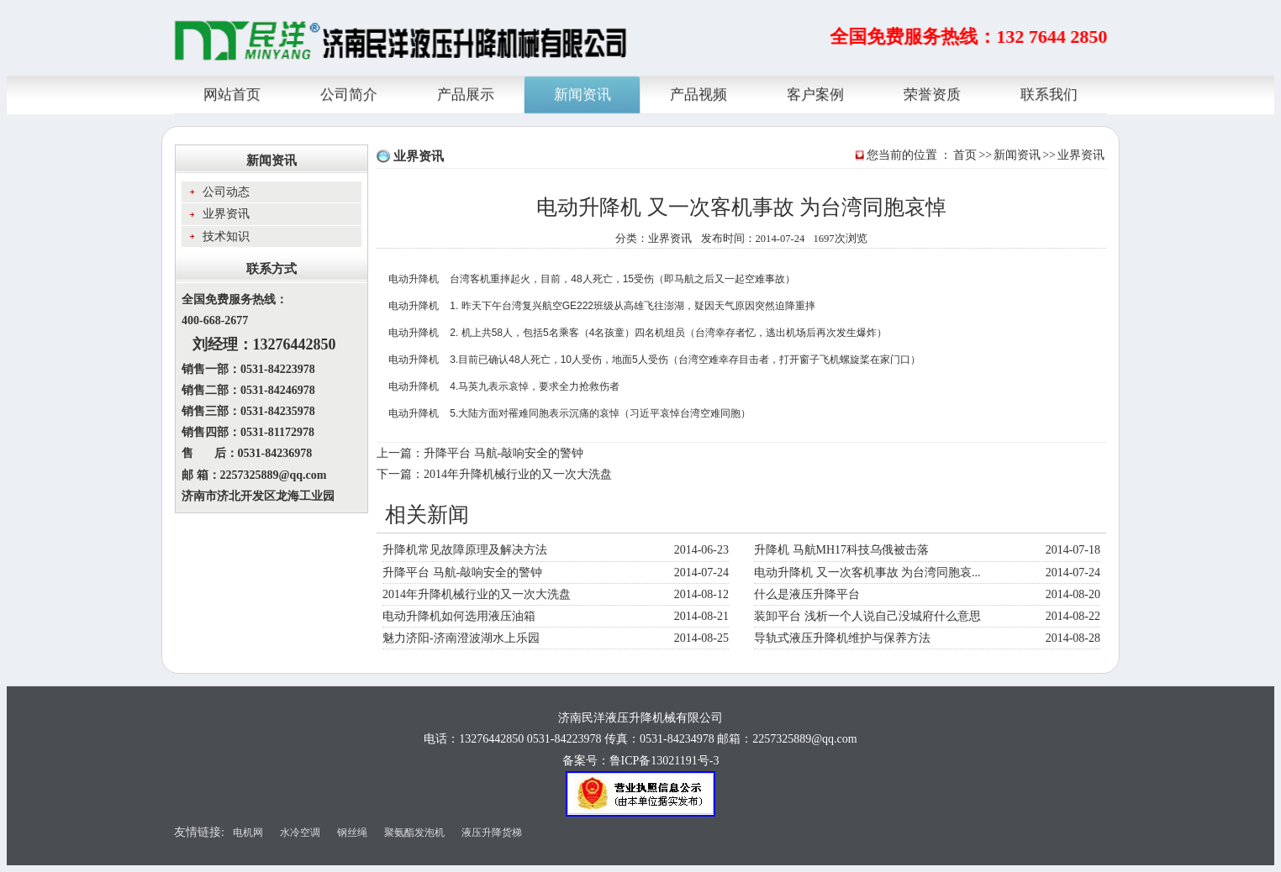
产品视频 (698, 94)
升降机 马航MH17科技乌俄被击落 (841, 550)
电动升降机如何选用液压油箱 (458, 616)
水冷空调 (300, 832)
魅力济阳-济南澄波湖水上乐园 (461, 638)
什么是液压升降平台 (807, 594)
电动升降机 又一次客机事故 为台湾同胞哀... (867, 572)
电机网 (248, 832)
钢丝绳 (352, 832)
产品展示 (465, 94)
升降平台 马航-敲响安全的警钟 (503, 453)
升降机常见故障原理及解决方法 (464, 550)
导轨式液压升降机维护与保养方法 (842, 638)
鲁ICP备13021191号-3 (664, 760)
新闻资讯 (582, 94)
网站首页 (232, 94)
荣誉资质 (932, 94)
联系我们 (1049, 94)
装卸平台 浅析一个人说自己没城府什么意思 (867, 616)
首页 (965, 155)
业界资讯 (1080, 155)
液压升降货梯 (491, 832)
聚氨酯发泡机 (414, 832)
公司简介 (348, 94)
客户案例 (815, 94)
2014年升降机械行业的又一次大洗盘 (518, 474)
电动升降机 (413, 279)
